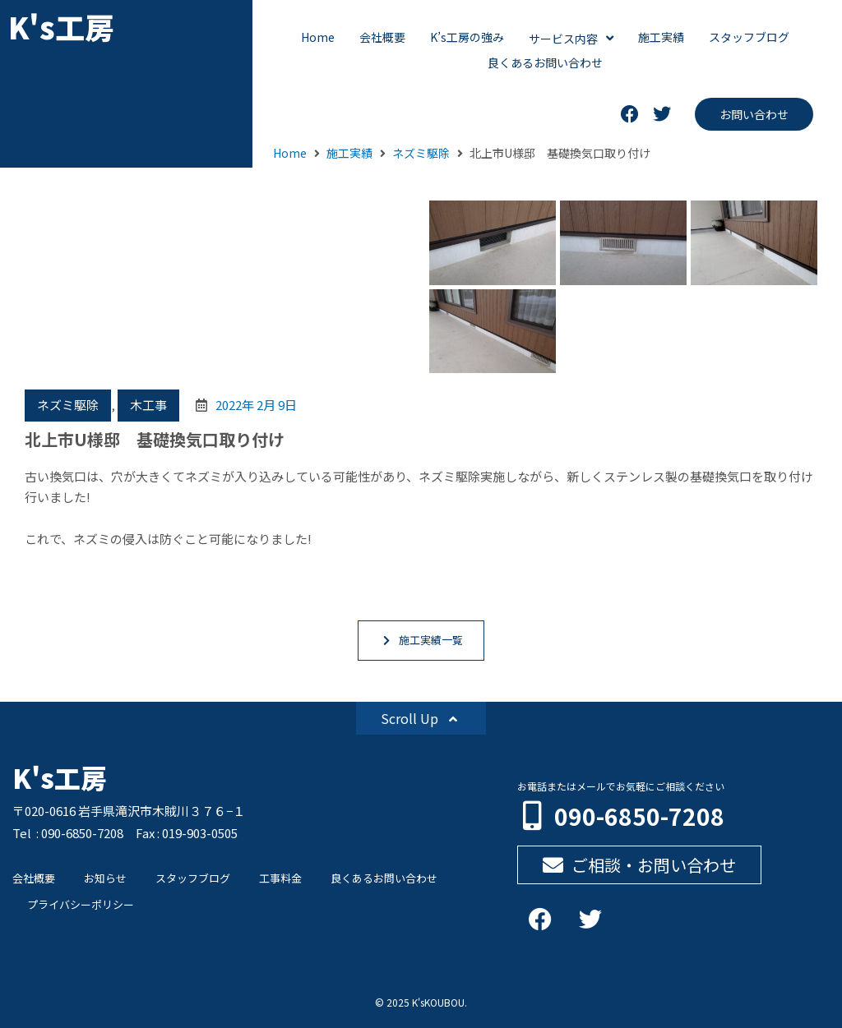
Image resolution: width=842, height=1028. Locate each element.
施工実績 (349, 153)
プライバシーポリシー (80, 904)
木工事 (148, 404)
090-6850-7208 (639, 816)
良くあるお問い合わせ (384, 878)
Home (290, 153)
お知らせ (105, 878)
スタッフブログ (192, 878)
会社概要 (33, 878)
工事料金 (280, 878)
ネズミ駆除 (421, 153)
